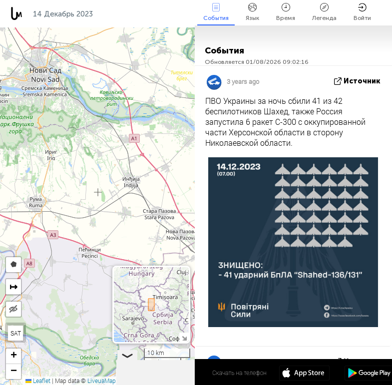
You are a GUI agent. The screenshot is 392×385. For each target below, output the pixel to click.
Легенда (324, 12)
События (216, 12)
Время (285, 12)
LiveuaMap (101, 381)
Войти (362, 12)
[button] (13, 356)
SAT (15, 333)
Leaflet (37, 381)
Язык (252, 12)
